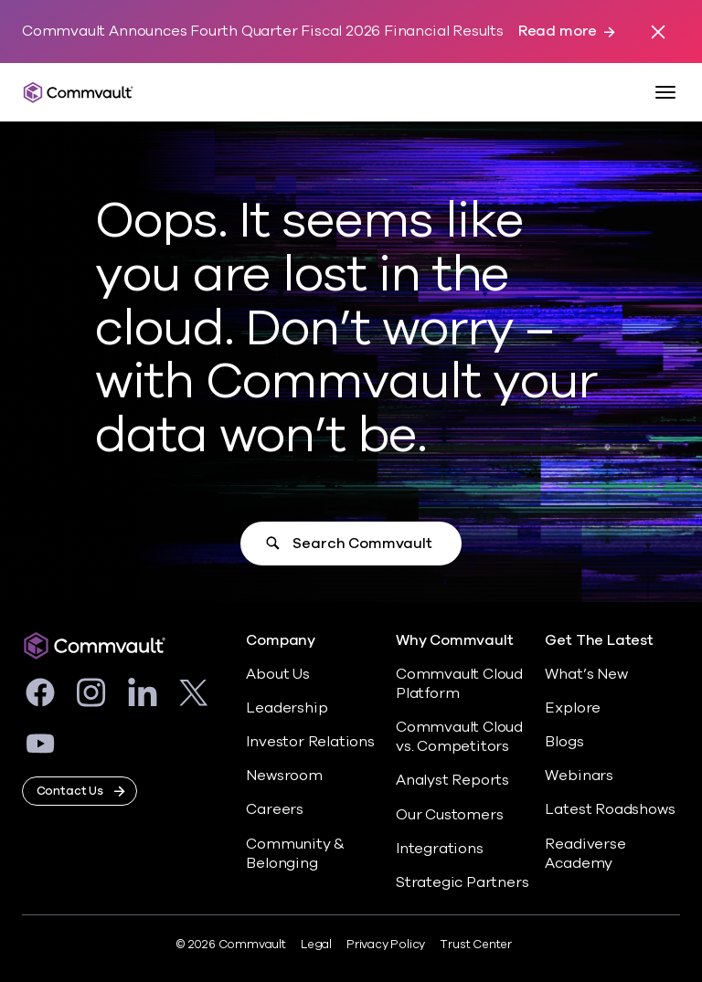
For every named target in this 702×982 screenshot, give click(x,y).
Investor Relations (310, 742)
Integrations (440, 849)
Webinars (578, 776)
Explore (573, 708)
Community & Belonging (295, 853)
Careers (274, 809)
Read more (557, 31)
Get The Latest (599, 640)
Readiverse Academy (585, 853)
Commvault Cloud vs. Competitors (459, 736)
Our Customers (450, 815)
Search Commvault (361, 543)
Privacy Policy (385, 944)
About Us (277, 674)
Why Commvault (455, 640)
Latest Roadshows (610, 809)
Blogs (564, 742)
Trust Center (476, 944)
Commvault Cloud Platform (459, 683)
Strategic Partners (462, 882)
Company (280, 640)
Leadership (286, 708)
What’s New (586, 674)
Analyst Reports (452, 780)
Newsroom (284, 776)
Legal (316, 944)
